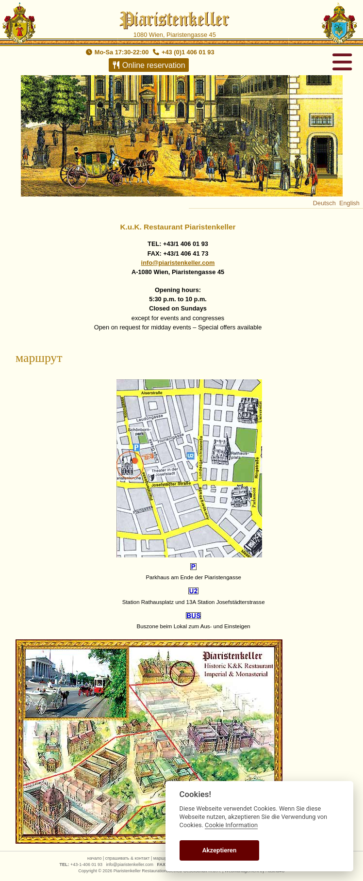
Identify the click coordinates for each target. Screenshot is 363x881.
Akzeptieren (219, 850)
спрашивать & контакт (127, 858)
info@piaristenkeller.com (178, 262)
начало (94, 858)
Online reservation (148, 65)
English (349, 203)
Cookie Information (231, 825)
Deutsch (324, 203)
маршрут (162, 858)
